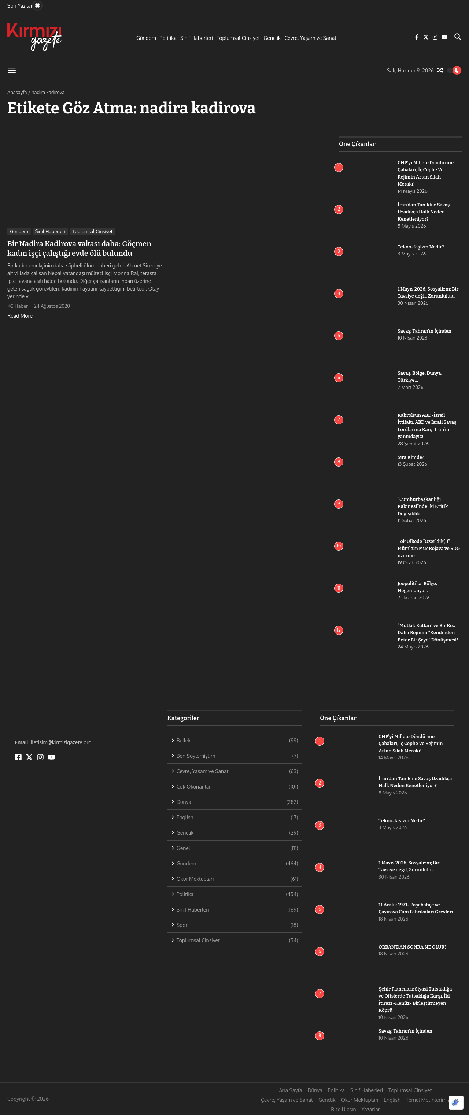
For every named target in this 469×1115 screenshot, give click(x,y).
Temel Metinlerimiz (428, 1100)
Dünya (314, 1090)
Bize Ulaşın (343, 1109)
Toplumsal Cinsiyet (238, 38)
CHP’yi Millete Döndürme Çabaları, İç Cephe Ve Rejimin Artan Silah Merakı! (414, 743)
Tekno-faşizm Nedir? (421, 247)
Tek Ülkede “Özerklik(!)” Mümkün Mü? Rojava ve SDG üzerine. (429, 548)
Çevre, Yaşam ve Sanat (310, 38)
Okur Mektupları (359, 1100)
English (392, 1100)
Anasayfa (17, 92)
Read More (20, 316)
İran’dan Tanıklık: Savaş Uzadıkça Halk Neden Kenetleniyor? (424, 212)
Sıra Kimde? (411, 457)
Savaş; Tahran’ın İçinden (425, 331)
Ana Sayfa (290, 1090)
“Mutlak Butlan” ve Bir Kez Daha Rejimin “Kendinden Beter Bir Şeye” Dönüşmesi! (428, 633)
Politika (168, 38)
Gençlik (272, 38)
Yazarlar (371, 1109)
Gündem (146, 38)
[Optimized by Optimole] (456, 1103)
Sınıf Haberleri (196, 38)
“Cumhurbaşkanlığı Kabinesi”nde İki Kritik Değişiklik (423, 506)
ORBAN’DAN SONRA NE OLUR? (412, 947)
